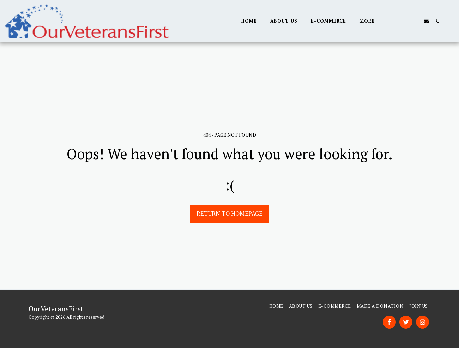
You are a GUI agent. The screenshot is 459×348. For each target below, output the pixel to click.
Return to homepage (229, 213)
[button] (393, 21)
